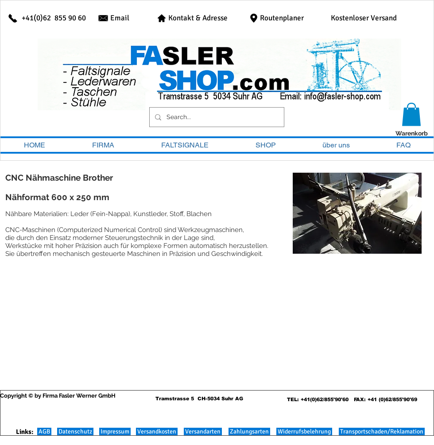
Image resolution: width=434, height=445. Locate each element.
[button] (411, 114)
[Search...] (216, 117)
